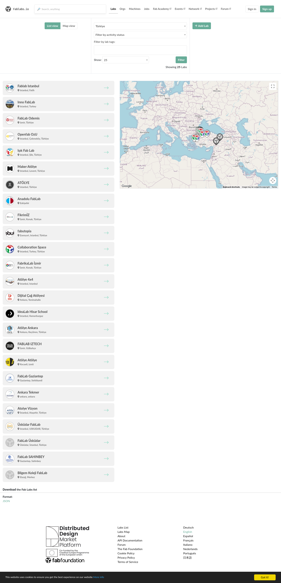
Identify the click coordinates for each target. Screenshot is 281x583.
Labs (113, 8)
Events (180, 8)
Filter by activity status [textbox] (110, 34)
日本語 (187, 557)
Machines (134, 8)
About (121, 536)
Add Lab (202, 25)
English (187, 531)
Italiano (187, 544)
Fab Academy (162, 8)
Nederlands (190, 549)
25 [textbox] (105, 60)
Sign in (252, 9)
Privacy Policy (126, 557)
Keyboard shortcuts (231, 187)
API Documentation (130, 540)
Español (188, 536)
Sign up (267, 9)
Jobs (146, 8)
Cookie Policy (126, 553)
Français (188, 540)
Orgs (122, 8)
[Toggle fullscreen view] (272, 86)
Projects (211, 8)
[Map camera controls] (272, 180)
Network (195, 8)
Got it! (265, 577)
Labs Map (124, 531)
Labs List (123, 527)
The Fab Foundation (130, 549)
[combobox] (140, 26)
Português (189, 553)
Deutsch (188, 527)
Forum (226, 8)
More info (110, 577)
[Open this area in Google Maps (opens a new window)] (127, 186)
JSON (6, 501)
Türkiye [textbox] (100, 26)
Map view (69, 25)
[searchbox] (96, 50)
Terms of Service (128, 561)
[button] (197, 138)
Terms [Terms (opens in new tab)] (274, 187)
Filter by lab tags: (104, 41)
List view (52, 25)
